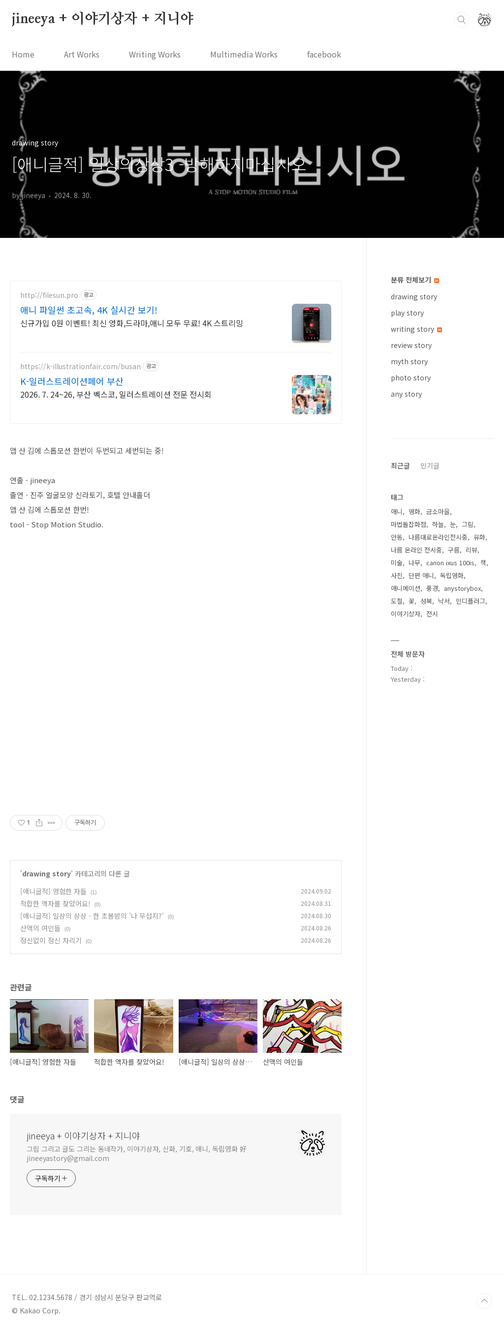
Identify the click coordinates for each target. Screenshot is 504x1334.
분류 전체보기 (415, 280)
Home (23, 54)
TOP (484, 1301)
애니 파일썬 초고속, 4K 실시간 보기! (89, 310)
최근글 (400, 465)
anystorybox (462, 588)
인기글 (430, 465)
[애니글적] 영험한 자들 (53, 891)
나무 (414, 562)
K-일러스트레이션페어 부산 (72, 381)
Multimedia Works (244, 54)
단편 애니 (421, 575)
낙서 (444, 601)
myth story (409, 361)
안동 (397, 537)
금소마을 (438, 511)
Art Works (81, 54)
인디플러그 (470, 601)
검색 (461, 19)
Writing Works (155, 54)
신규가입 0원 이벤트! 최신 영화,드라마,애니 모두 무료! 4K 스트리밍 (131, 322)
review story (411, 345)
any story (406, 394)
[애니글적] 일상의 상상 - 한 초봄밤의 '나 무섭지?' (92, 916)
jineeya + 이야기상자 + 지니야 (102, 19)
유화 (479, 537)
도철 (397, 601)
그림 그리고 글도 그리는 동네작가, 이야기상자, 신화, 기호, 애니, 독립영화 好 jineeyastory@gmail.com (137, 1153)
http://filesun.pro (49, 295)
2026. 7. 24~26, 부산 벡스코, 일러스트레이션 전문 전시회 (116, 394)
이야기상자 (405, 613)
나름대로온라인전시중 (438, 537)
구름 (454, 549)
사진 (397, 575)
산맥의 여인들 (40, 928)
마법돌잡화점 (408, 524)
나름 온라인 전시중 (416, 549)
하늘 (438, 524)
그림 (467, 524)
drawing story (46, 873)
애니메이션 (405, 588)
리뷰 (471, 549)
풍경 (432, 588)
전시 (432, 613)
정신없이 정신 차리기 (51, 940)
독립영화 (452, 575)
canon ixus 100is (450, 562)
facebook (324, 54)
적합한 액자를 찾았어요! (55, 903)
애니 (397, 511)
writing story (416, 329)
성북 (426, 601)
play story (407, 313)
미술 (397, 562)
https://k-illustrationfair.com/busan (80, 366)
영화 (414, 511)
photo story (411, 377)
